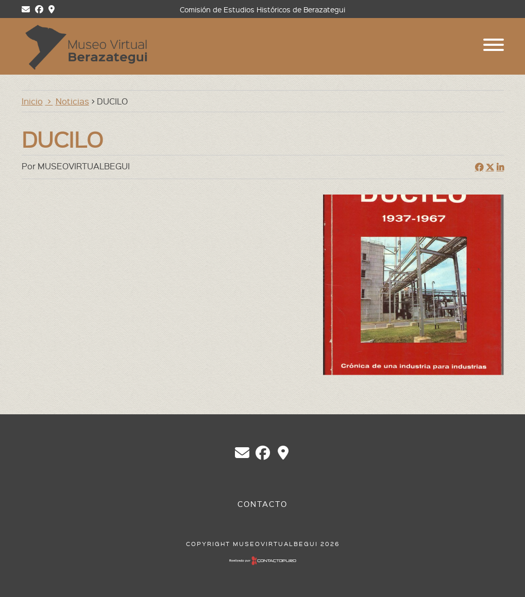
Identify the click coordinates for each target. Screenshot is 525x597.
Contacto (262, 504)
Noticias (72, 101)
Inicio (32, 101)
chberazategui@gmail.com (242, 453)
